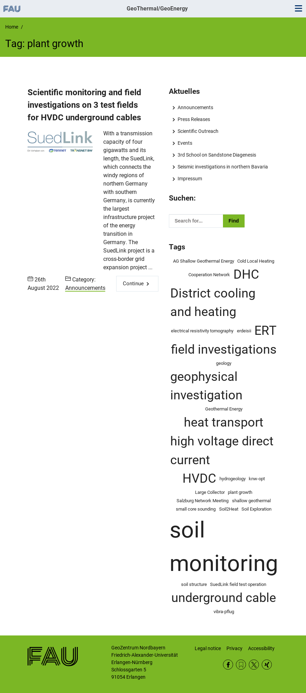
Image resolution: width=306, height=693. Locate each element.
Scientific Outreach (198, 131)
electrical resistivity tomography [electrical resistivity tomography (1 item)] (202, 330)
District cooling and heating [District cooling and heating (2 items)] (212, 302)
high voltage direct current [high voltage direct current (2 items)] (222, 450)
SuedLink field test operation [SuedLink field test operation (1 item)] (238, 584)
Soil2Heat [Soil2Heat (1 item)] (228, 509)
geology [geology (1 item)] (223, 363)
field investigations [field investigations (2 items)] (224, 349)
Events (185, 143)
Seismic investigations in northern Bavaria (223, 167)
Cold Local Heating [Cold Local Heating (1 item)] (255, 261)
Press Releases (194, 119)
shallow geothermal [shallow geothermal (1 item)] (251, 500)
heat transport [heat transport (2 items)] (223, 422)
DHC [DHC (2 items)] (246, 274)
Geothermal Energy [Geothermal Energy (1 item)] (223, 409)
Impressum (190, 178)
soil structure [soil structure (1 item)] (194, 584)
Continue (133, 283)
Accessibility (261, 648)
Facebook (228, 665)
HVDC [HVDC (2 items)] (199, 478)
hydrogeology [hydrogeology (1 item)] (232, 478)
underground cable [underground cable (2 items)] (223, 597)
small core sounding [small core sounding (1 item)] (196, 509)
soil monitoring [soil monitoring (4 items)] (224, 547)
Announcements (85, 288)
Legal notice (208, 648)
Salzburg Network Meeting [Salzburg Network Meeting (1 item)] (203, 500)
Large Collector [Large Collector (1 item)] (210, 492)
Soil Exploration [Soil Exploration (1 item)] (256, 509)
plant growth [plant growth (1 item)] (240, 492)
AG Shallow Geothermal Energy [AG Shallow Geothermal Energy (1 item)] (203, 261)
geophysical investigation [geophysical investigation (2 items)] (206, 386)
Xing (267, 665)
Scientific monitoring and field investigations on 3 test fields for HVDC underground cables (84, 105)
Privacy (234, 648)
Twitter (254, 665)
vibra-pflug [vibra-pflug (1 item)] (224, 611)
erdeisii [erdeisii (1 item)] (244, 330)
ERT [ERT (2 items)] (265, 330)
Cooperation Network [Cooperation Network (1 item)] (209, 274)
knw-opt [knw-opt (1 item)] (257, 478)
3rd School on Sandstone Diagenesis (217, 155)
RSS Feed (241, 665)
